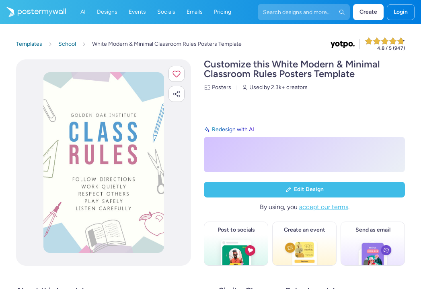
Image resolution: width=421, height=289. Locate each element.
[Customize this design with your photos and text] (103, 162)
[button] (176, 74)
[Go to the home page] (33, 12)
